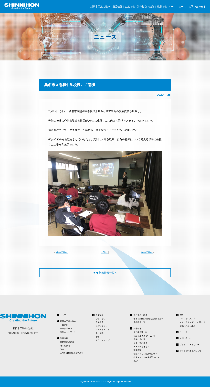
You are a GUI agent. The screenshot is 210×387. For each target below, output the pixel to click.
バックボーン (66, 329)
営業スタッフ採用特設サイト (146, 354)
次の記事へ (147, 252)
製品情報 (64, 338)
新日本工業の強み (68, 321)
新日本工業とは (140, 332)
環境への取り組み (187, 326)
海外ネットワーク (68, 332)
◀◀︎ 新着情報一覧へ (105, 272)
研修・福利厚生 (140, 343)
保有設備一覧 (139, 322)
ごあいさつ (100, 319)
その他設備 (65, 346)
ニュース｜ (182, 6)
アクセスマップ (102, 340)
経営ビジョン (101, 326)
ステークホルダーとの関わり (192, 322)
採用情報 (137, 328)
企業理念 (100, 322)
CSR (181, 315)
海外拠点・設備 (140, 315)
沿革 (98, 337)
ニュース (184, 332)
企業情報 (100, 315)
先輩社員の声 (139, 339)
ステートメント (102, 329)
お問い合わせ (185, 338)
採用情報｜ (163, 6)
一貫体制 (64, 325)
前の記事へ (62, 252)
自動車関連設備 (67, 342)
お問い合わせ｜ (197, 6)
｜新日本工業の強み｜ (100, 6)
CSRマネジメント (187, 319)
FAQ (62, 349)
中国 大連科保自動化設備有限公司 (149, 319)
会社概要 (100, 333)
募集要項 (137, 350)
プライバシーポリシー (189, 344)
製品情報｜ (119, 6)
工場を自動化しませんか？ (72, 353)
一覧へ (104, 252)
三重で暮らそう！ (141, 347)
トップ (63, 315)
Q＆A (136, 361)
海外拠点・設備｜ (147, 6)
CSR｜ (172, 6)
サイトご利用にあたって (190, 351)
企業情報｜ (131, 6)
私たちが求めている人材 (144, 336)
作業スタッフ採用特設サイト (146, 357)
